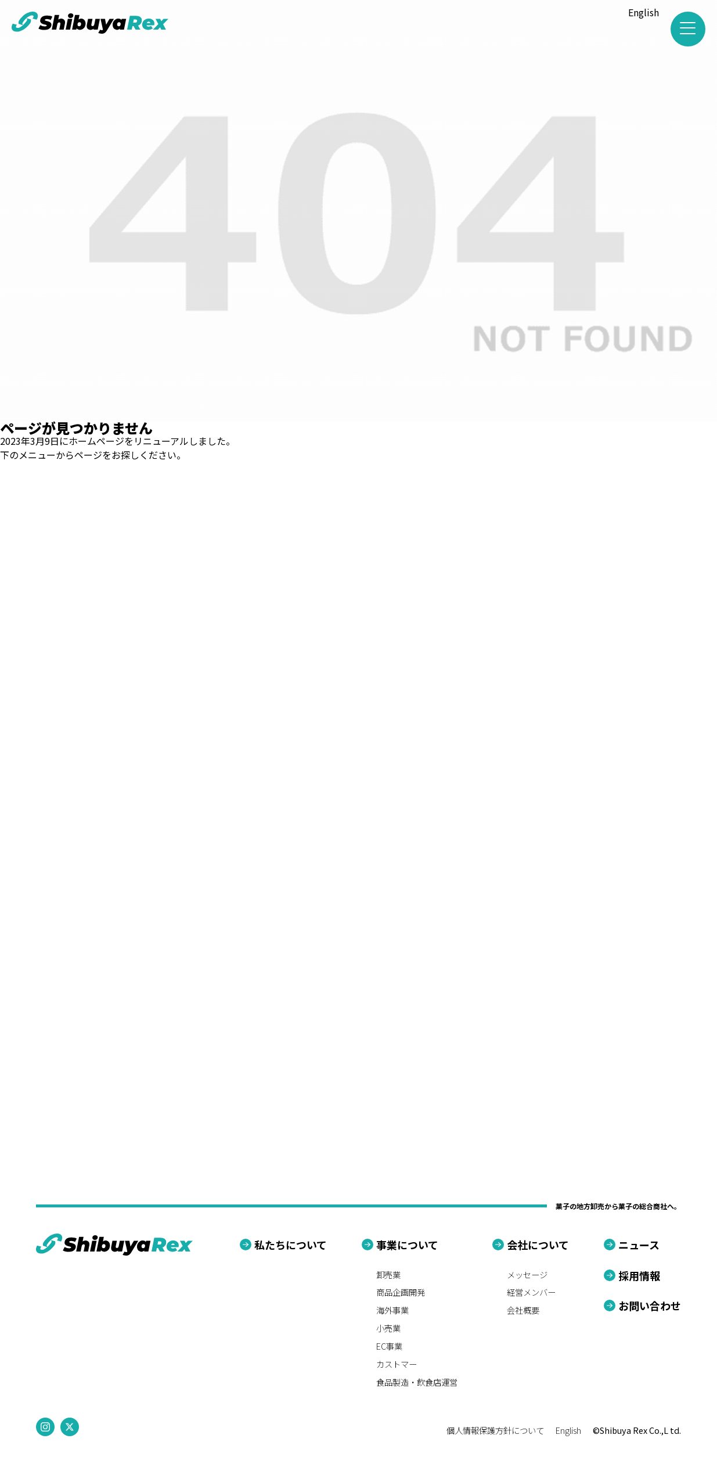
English (643, 12)
